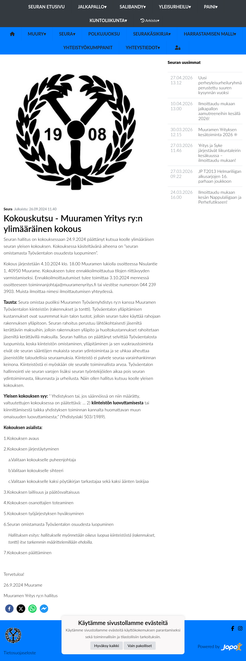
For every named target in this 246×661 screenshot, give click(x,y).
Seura (67, 33)
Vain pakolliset (140, 645)
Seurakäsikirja (152, 33)
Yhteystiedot (143, 47)
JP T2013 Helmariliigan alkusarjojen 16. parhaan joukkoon (219, 176)
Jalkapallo (92, 6)
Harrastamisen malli (210, 33)
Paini (210, 6)
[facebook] (9, 608)
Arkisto (150, 20)
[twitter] (21, 608)
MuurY (37, 33)
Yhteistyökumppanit (88, 47)
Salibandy (133, 6)
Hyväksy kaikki (106, 645)
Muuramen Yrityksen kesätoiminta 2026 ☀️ (217, 132)
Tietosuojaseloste (20, 652)
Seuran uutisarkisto (189, 215)
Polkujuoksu (104, 33)
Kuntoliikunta (108, 20)
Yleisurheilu (175, 6)
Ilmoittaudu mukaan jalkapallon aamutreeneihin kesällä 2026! (219, 111)
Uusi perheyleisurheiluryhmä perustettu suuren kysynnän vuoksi (220, 85)
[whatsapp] (32, 608)
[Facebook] (230, 628)
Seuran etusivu (46, 6)
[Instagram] (238, 628)
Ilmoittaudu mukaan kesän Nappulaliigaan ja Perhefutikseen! (219, 197)
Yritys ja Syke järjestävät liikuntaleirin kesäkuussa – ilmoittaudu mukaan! (219, 153)
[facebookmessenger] (44, 608)
